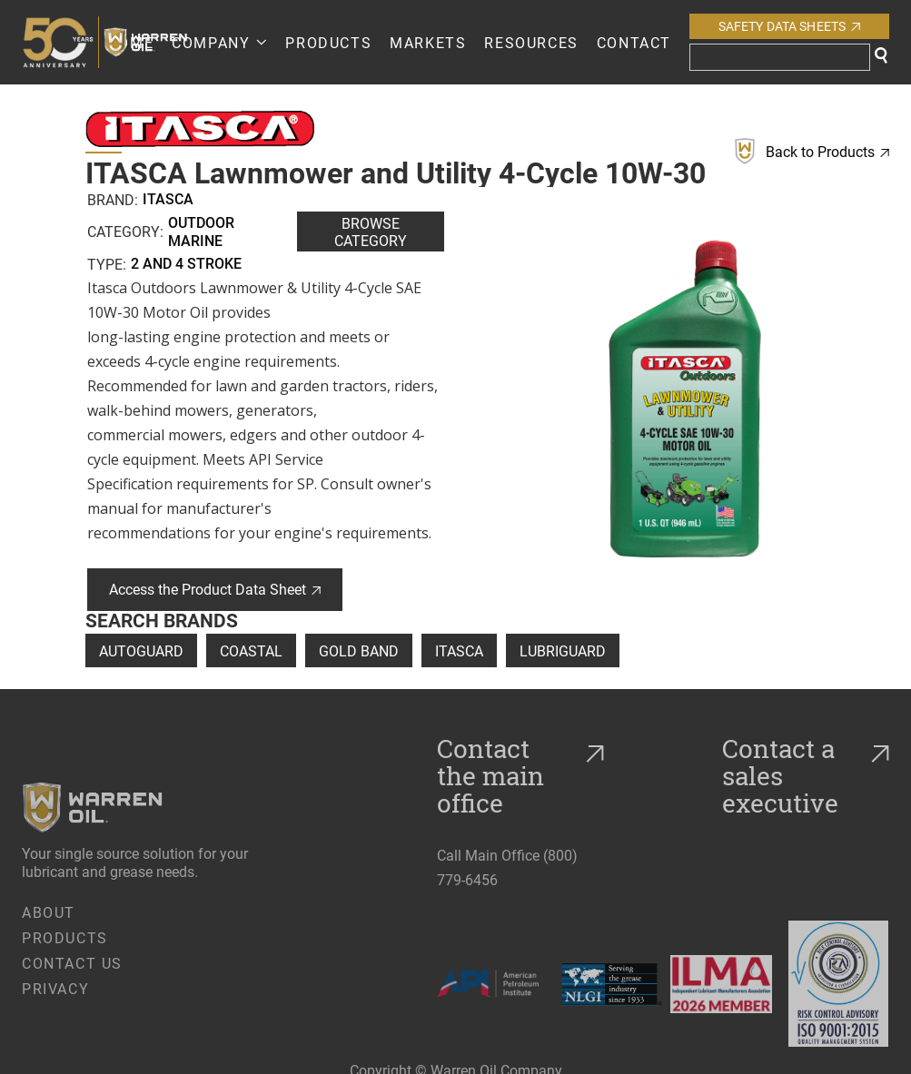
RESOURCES (531, 42)
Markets (428, 42)
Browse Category (370, 231)
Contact (634, 42)
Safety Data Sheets (789, 25)
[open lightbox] (684, 398)
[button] (219, 42)
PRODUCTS (328, 42)
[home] (64, 42)
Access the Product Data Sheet (215, 588)
